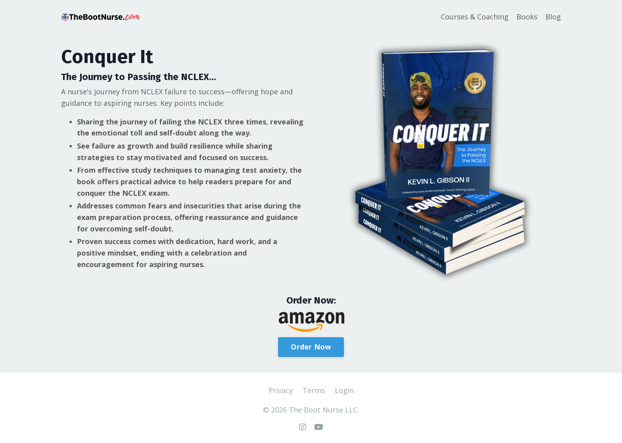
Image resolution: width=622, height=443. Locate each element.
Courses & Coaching (475, 16)
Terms (314, 390)
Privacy (281, 390)
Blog (553, 16)
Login (344, 390)
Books (527, 16)
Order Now (311, 346)
